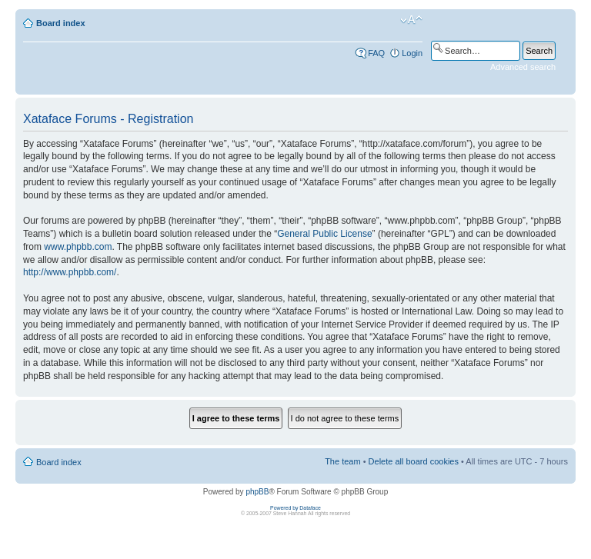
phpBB (257, 491)
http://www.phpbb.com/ (69, 272)
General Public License (324, 233)
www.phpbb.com (78, 246)
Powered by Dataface (295, 508)
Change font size (411, 20)
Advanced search (523, 67)
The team (342, 461)
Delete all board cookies (414, 461)
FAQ (376, 53)
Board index (60, 23)
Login (412, 53)
